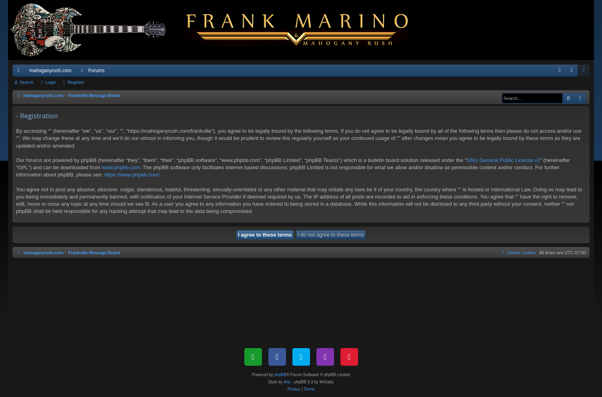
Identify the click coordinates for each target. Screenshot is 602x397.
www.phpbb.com (121, 167)
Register (76, 82)
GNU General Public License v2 (503, 160)
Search (27, 82)
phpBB (280, 375)
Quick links (20, 72)
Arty (287, 382)
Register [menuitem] (585, 72)
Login (50, 82)
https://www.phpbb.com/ (131, 175)
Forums (96, 70)
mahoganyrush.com (50, 70)
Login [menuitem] (573, 72)
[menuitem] (560, 71)
